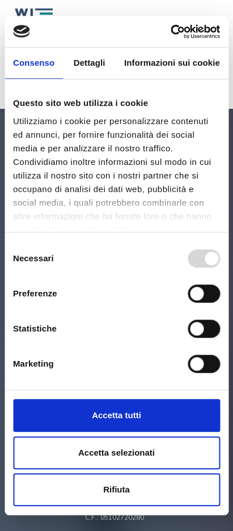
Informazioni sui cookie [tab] (172, 62)
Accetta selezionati (116, 452)
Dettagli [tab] (89, 62)
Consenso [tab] (33, 62)
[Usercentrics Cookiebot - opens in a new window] (170, 31)
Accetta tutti (116, 415)
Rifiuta (116, 489)
